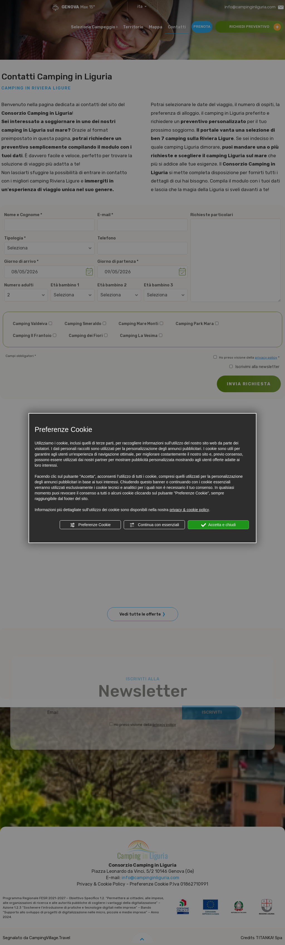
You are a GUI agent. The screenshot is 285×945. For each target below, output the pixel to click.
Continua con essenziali (154, 525)
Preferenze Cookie (90, 525)
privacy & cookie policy (189, 510)
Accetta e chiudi (218, 525)
